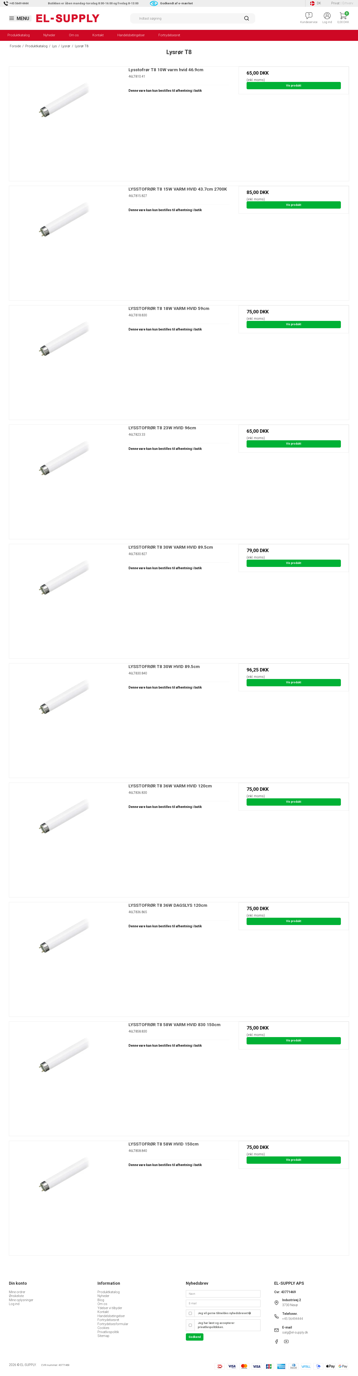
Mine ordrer (17, 1292)
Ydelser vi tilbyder (109, 1308)
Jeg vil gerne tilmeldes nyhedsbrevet (224, 1313)
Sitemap (103, 1336)
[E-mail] (223, 1303)
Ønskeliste (16, 1296)
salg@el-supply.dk (295, 1332)
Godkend (195, 1337)
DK (315, 3)
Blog (100, 1300)
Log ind (14, 1304)
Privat (335, 3)
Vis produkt (293, 85)
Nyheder (49, 35)
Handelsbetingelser (131, 35)
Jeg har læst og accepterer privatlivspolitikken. (216, 1325)
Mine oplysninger (21, 1300)
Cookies (103, 1328)
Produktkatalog (19, 35)
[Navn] (223, 1293)
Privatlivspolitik (108, 1332)
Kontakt (98, 35)
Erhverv (347, 3)
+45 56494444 (292, 1319)
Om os (74, 35)
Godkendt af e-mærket (176, 3)
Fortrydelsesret (169, 35)
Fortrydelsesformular (112, 1324)
